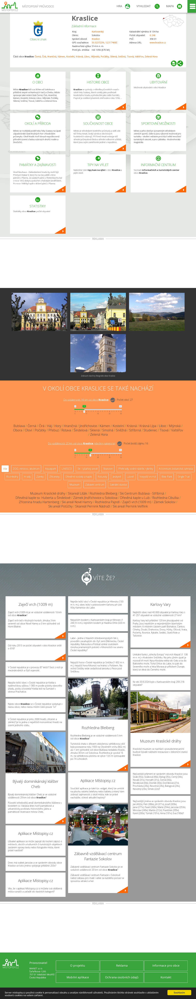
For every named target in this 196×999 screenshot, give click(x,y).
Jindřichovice (88, 426)
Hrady (27, 476)
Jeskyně (117, 476)
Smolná (107, 430)
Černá (38, 56)
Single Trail (184, 476)
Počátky (105, 56)
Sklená (113, 56)
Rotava (66, 430)
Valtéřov (139, 56)
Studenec (150, 430)
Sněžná (122, 56)
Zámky (40, 476)
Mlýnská (95, 56)
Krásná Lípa (148, 426)
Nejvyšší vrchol (148, 476)
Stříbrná (135, 430)
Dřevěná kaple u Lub (135, 498)
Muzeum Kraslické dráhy (47, 493)
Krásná (79, 56)
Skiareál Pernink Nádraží (92, 506)
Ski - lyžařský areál (87, 468)
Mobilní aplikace (77, 977)
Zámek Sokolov (164, 502)
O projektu (77, 965)
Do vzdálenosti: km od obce (86, 399)
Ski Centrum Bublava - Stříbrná (142, 493)
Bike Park (167, 476)
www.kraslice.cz (158, 42)
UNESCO (67, 468)
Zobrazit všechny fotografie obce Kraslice (98, 375)
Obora (17, 430)
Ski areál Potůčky (60, 506)
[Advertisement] (98, 264)
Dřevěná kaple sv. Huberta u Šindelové (43, 498)
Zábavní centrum (94, 484)
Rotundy (102, 476)
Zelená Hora (151, 56)
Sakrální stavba (118, 484)
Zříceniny (54, 476)
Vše (5, 468)
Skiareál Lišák (77, 493)
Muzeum (75, 484)
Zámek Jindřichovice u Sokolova (95, 498)
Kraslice (85, 18)
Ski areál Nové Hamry (77, 502)
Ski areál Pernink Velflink (130, 506)
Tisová (130, 56)
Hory (57, 426)
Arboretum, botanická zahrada (176, 468)
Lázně (130, 476)
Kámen (61, 56)
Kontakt (165, 977)
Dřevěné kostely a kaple (78, 476)
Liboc (87, 56)
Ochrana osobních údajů (121, 977)
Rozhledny (12, 476)
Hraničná (51, 56)
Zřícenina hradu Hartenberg (39, 502)
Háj (49, 426)
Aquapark (50, 468)
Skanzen (108, 468)
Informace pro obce (165, 965)
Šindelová (80, 430)
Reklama (122, 965)
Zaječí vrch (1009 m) (136, 502)
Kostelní (70, 56)
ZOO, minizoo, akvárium (26, 468)
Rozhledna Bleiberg (103, 493)
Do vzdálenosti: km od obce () (81, 443)
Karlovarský (98, 31)
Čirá (44, 56)
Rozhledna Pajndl (107, 502)
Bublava (19, 426)
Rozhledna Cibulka (165, 498)
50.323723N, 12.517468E (104, 42)
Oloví (28, 430)
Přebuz (54, 430)
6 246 (152, 35)
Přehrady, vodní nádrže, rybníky (135, 468)
